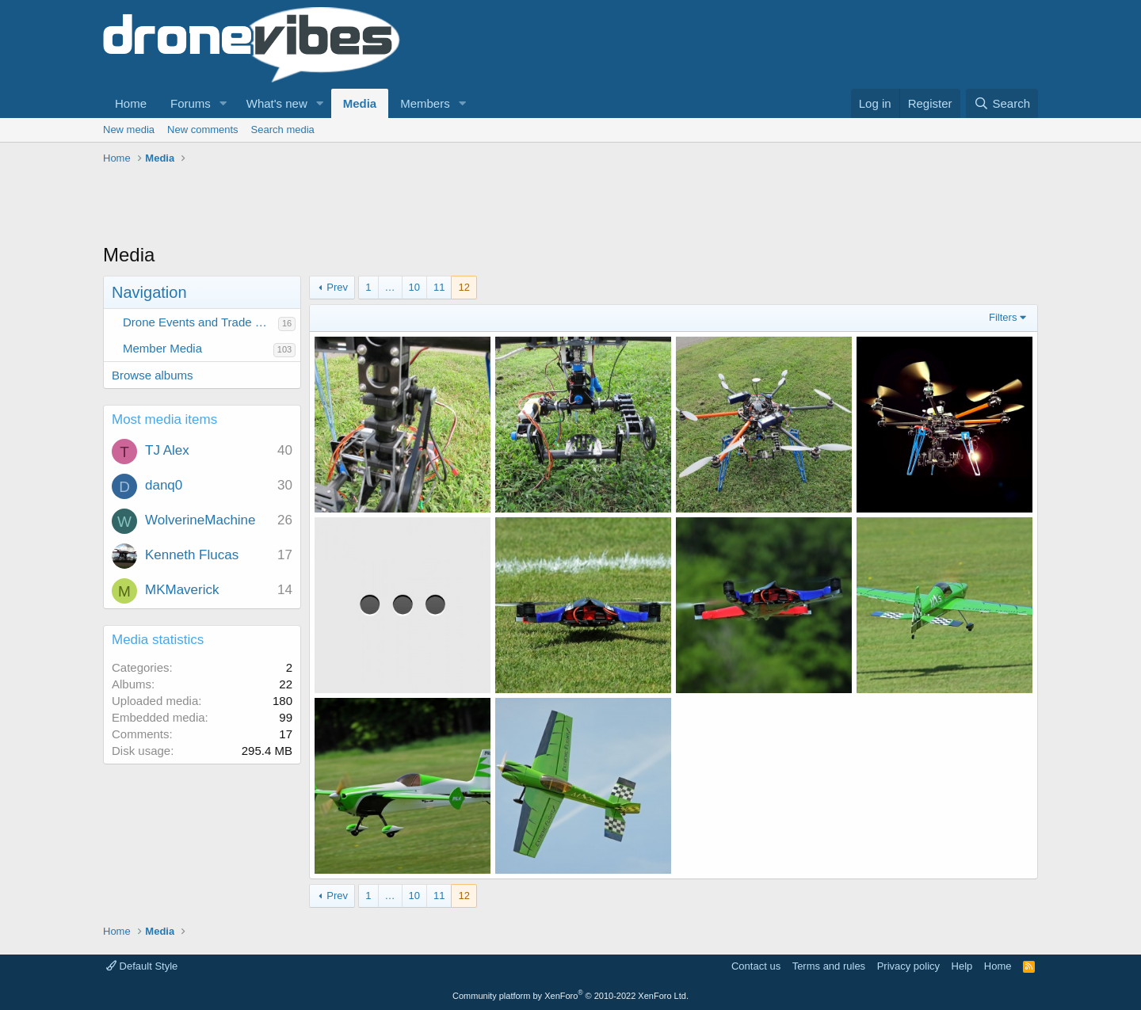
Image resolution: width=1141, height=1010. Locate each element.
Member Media (162, 348)
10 (414, 287)
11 (439, 287)
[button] (223, 103)
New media (129, 129)
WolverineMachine (200, 520)
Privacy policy (908, 966)
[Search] (1002, 103)
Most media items (164, 419)
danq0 (163, 485)
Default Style (141, 966)
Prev (337, 287)
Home (131, 103)
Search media (283, 129)
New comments (203, 129)
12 (463, 287)
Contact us (755, 966)
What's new (276, 103)
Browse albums (152, 375)
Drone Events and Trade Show (200, 322)
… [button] (390, 287)
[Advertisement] (391, 206)
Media (360, 103)
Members (425, 103)
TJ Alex (167, 450)
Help (962, 966)
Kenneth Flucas (192, 554)
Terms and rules (828, 966)
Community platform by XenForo (570, 995)
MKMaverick (182, 589)
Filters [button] (1003, 317)
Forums (190, 103)
